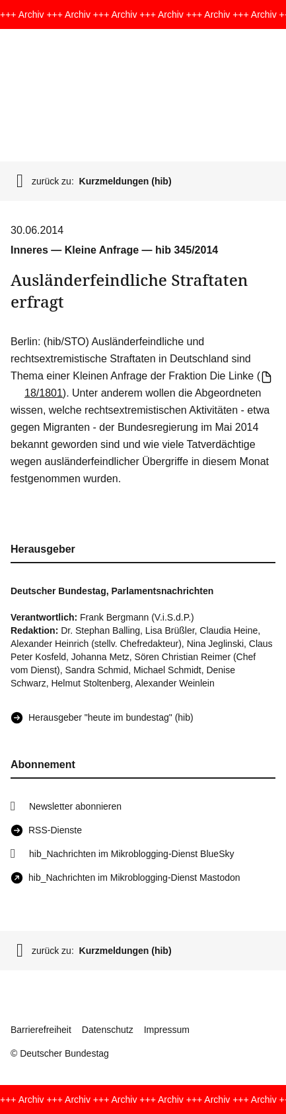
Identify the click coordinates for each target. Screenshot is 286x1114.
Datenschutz (107, 1029)
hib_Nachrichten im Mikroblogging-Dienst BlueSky (131, 854)
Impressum (167, 1029)
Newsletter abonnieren (75, 806)
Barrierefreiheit (41, 1029)
